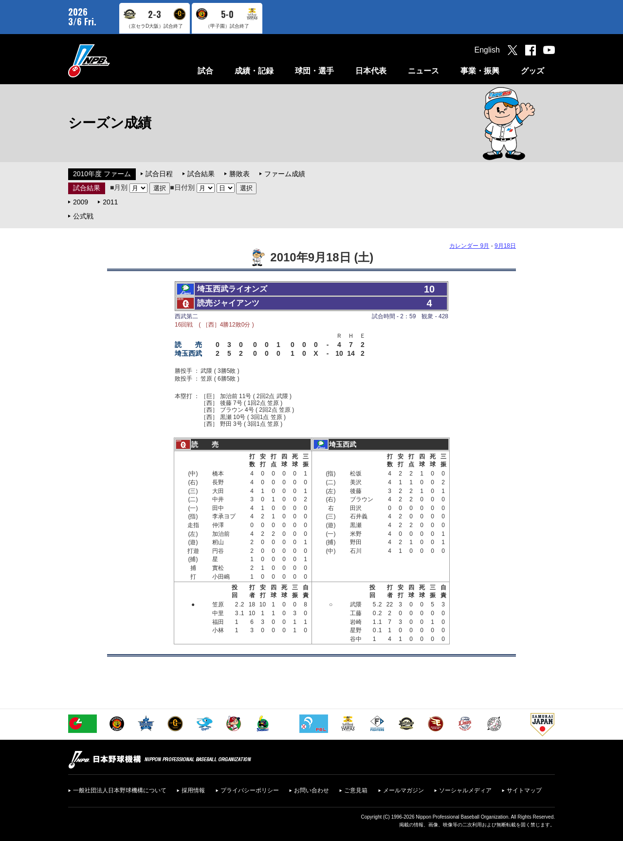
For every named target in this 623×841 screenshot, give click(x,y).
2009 (80, 202)
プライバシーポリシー (249, 790)
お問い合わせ (311, 790)
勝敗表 (239, 174)
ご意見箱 (355, 790)
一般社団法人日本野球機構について (119, 790)
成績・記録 (254, 71)
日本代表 (370, 71)
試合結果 (201, 174)
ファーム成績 (284, 174)
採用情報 (193, 790)
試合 (205, 71)
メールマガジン (403, 790)
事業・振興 (479, 71)
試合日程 (159, 174)
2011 (110, 202)
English (487, 50)
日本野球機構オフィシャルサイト (113, 60)
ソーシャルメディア (465, 790)
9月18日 (505, 245)
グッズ (532, 71)
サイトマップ (524, 790)
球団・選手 (314, 71)
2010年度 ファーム (102, 174)
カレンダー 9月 (469, 245)
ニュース (423, 71)
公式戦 (83, 216)
